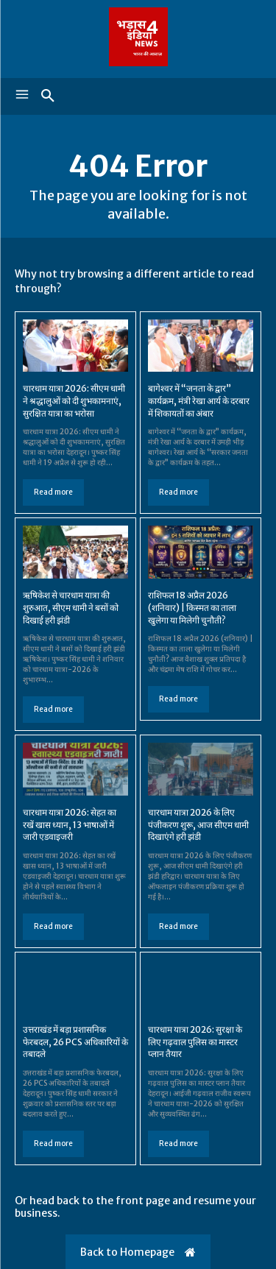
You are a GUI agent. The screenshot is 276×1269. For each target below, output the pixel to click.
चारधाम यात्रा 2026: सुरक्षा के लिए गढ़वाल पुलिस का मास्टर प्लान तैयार (195, 1042)
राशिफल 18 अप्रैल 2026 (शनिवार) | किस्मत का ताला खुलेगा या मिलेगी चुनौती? (192, 608)
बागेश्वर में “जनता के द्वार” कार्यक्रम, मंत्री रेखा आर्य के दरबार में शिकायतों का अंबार (199, 401)
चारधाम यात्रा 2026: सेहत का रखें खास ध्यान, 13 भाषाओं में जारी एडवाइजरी (69, 825)
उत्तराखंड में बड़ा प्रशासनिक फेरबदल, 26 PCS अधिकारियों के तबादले (75, 1042)
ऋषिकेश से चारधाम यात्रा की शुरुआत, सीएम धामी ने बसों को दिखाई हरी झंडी (70, 608)
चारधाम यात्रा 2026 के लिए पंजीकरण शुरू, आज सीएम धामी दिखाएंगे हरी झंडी (198, 825)
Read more (53, 492)
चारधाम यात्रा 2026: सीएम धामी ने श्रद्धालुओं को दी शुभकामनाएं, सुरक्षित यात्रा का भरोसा (74, 401)
